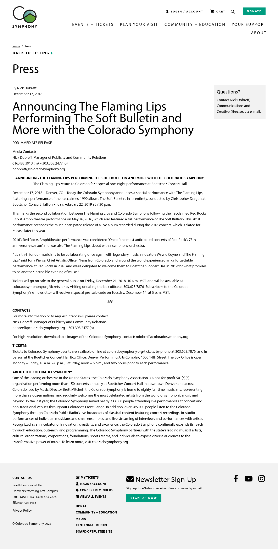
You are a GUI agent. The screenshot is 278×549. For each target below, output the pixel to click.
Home (16, 46)
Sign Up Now (143, 498)
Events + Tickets (92, 24)
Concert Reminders (94, 490)
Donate (254, 11)
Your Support (249, 24)
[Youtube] (249, 478)
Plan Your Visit (139, 24)
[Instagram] (261, 478)
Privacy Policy (22, 510)
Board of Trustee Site (94, 531)
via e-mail (252, 111)
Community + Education (195, 24)
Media (81, 519)
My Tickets (87, 477)
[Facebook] (236, 478)
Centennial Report (91, 525)
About (259, 33)
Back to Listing (31, 53)
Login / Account (91, 484)
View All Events (91, 496)
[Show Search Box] (233, 12)
